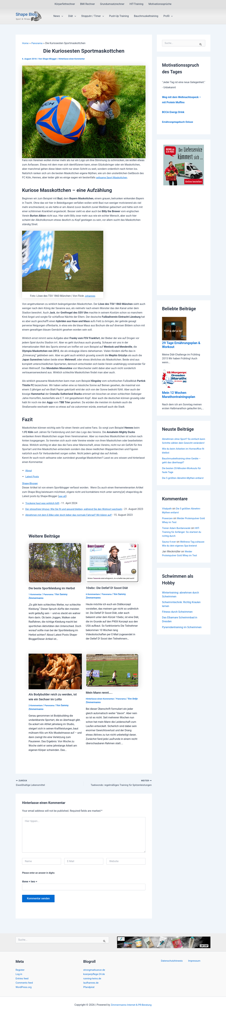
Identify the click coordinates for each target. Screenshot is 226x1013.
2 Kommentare (36, 709)
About (28, 470)
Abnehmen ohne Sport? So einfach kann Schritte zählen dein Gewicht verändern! (182, 442)
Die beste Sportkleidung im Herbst (53, 592)
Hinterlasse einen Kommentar (72, 59)
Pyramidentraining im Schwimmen (181, 639)
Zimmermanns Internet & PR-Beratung (131, 1004)
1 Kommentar (35, 598)
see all (62, 496)
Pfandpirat (89, 987)
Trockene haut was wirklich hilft (43, 503)
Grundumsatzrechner (112, 4)
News (58, 16)
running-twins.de (92, 978)
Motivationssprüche (160, 4)
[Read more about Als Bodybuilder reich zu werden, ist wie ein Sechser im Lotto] (55, 675)
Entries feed (22, 978)
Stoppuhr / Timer (92, 16)
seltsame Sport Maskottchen (112, 177)
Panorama (49, 598)
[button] (61, 16)
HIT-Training (136, 4)
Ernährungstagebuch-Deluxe (178, 121)
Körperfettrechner (65, 4)
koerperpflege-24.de (94, 974)
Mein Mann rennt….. (100, 697)
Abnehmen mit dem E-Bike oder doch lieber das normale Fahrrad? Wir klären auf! (71, 519)
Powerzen (167, 525)
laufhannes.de (91, 982)
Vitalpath (167, 516)
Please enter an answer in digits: (38, 877)
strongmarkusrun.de (95, 969)
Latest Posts (32, 476)
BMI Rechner (87, 4)
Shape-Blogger (30, 483)
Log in (19, 974)
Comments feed (25, 982)
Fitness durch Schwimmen (177, 623)
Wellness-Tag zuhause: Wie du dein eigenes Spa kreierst (181, 553)
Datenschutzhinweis (172, 960)
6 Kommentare (93, 598)
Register (20, 969)
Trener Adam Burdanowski (177, 535)
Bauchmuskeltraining (146, 16)
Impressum (193, 960)
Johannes (90, 295)
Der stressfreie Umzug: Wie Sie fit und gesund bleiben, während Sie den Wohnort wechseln (77, 509)
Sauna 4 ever (169, 549)
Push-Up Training (119, 16)
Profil (168, 16)
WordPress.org (24, 987)
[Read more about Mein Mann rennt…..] (112, 674)
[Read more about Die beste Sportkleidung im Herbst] (55, 567)
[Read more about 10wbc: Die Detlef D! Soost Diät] (112, 566)
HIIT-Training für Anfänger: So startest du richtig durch (183, 539)
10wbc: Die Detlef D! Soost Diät (108, 592)
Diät (72, 16)
